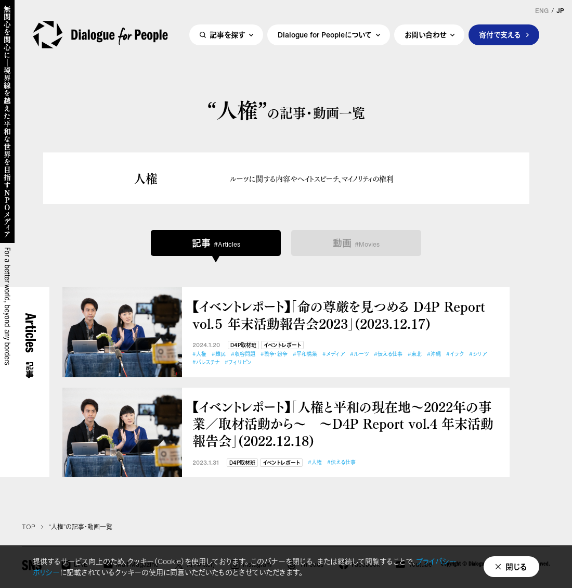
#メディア (333, 354)
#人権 (199, 354)
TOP (28, 527)
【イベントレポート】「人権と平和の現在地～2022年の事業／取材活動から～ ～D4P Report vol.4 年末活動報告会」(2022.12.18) (342, 423)
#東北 (415, 354)
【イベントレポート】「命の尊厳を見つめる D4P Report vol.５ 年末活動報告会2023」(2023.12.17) (338, 314)
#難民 (219, 354)
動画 (356, 243)
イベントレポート (282, 345)
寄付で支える (500, 34)
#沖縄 (434, 354)
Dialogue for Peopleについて (325, 34)
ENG (542, 11)
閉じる (516, 566)
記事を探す (227, 34)
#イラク (455, 354)
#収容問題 (243, 354)
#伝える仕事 (388, 354)
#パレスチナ (205, 362)
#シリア (478, 354)
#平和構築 (305, 354)
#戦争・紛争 (274, 354)
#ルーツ (359, 354)
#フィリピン (238, 362)
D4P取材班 (243, 345)
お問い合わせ (425, 34)
